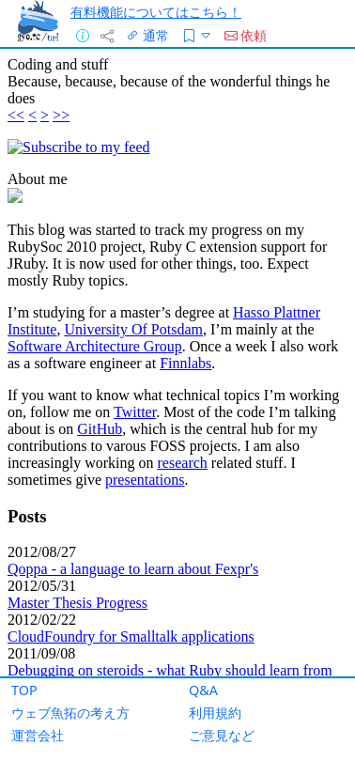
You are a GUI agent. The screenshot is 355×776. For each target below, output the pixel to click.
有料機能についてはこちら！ (155, 12)
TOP (24, 690)
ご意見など (222, 735)
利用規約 (215, 713)
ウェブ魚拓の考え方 (70, 713)
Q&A (203, 690)
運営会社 (37, 735)
